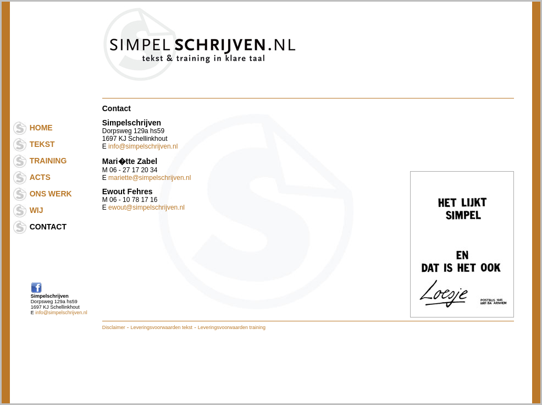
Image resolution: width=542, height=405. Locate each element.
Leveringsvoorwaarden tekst (162, 327)
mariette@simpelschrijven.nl (149, 178)
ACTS (40, 177)
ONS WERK (51, 193)
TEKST (42, 144)
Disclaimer (113, 327)
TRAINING (48, 160)
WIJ (36, 210)
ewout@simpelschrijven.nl (146, 207)
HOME (41, 127)
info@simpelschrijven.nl (61, 312)
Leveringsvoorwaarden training (232, 327)
